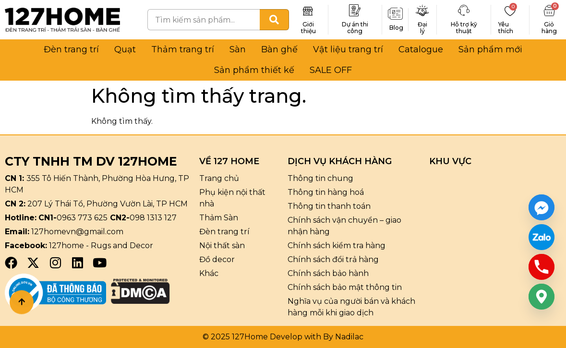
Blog (396, 27)
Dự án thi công (355, 28)
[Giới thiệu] (308, 10)
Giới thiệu (308, 28)
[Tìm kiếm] (274, 19)
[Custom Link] (541, 237)
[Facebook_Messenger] (541, 207)
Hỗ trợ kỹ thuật (464, 28)
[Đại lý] (422, 10)
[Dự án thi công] (355, 10)
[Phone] (541, 267)
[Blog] (395, 14)
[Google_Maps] (541, 297)
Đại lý (422, 28)
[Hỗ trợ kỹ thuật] (464, 10)
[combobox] (203, 19)
